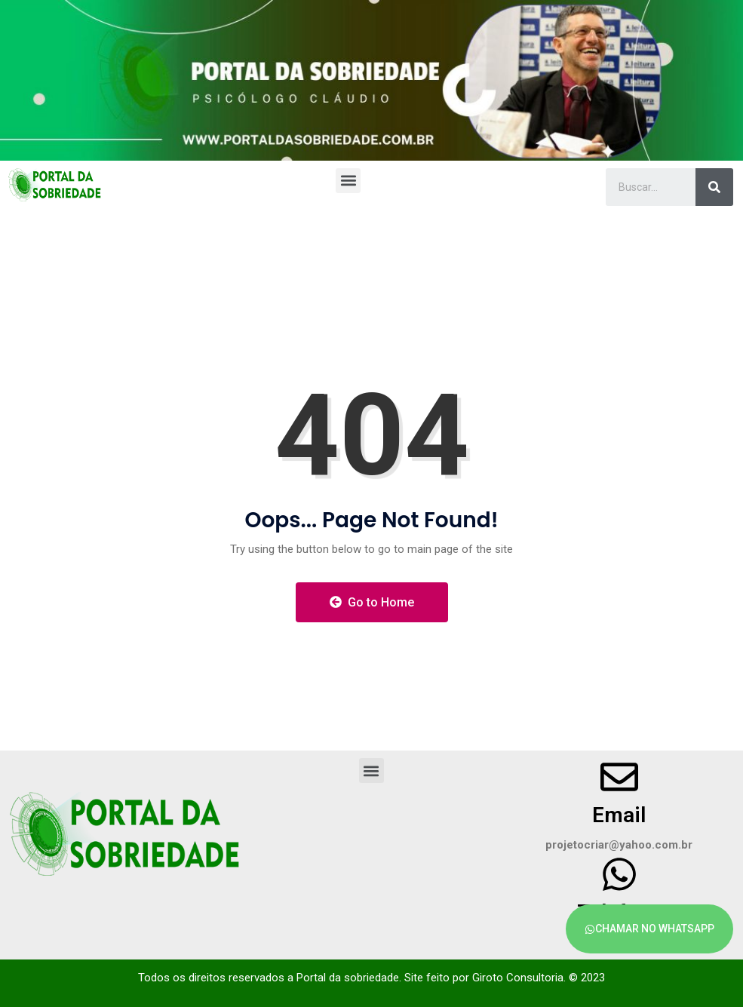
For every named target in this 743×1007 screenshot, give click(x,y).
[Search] (714, 187)
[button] (348, 180)
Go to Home (372, 602)
